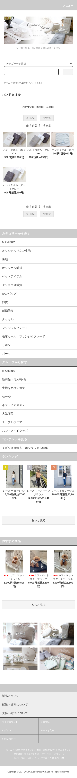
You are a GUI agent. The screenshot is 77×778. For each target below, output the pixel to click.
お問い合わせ (9, 739)
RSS (54, 758)
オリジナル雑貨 (20, 83)
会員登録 (45, 722)
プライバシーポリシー (52, 754)
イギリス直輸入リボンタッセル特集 (25, 448)
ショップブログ (42, 758)
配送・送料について (46, 750)
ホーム (7, 83)
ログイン (6, 730)
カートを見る (47, 730)
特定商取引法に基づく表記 (26, 754)
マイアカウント (10, 722)
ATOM (61, 758)
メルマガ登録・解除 (22, 758)
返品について (64, 750)
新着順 (50, 107)
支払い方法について (24, 750)
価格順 (40, 107)
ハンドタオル (36, 83)
